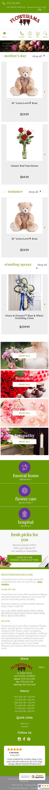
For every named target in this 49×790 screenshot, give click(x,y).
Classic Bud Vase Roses (24, 165)
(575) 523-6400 (13, 3)
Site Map (34, 788)
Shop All (37, 56)
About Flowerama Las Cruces (17, 574)
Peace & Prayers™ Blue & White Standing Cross (24, 317)
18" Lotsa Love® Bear (24, 103)
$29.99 (24, 114)
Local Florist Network (19, 788)
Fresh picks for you (24, 542)
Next (45, 91)
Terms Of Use (17, 785)
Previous (4, 91)
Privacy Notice (32, 785)
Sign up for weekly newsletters (24, 558)
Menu (4, 37)
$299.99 (25, 327)
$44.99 (24, 177)
